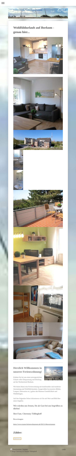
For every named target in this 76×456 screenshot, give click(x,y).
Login (64, 449)
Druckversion (16, 449)
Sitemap (25, 449)
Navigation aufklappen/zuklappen (38, 3)
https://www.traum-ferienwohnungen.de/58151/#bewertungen (34, 424)
